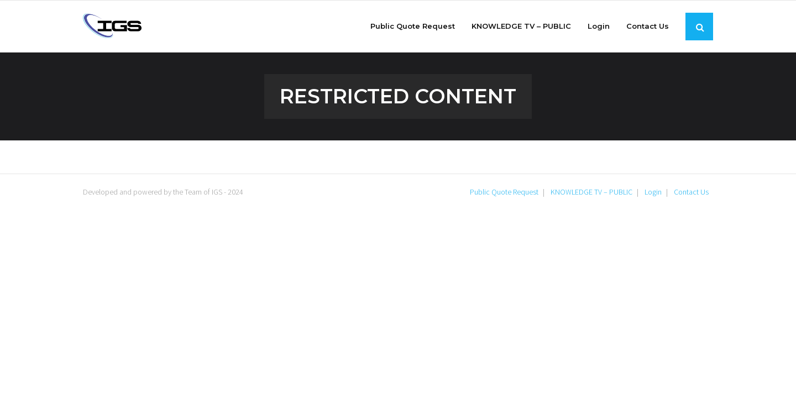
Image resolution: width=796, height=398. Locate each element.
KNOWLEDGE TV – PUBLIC (591, 192)
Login (653, 192)
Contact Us (691, 192)
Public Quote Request (504, 192)
